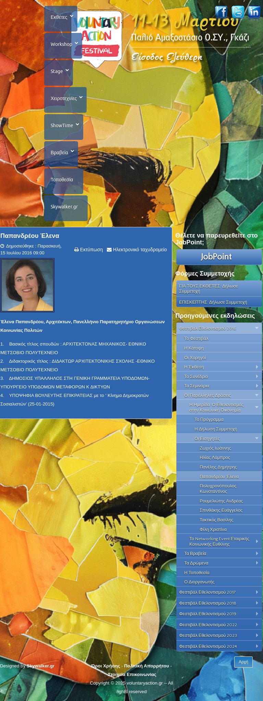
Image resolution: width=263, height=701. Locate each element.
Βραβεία (59, 152)
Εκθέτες (59, 17)
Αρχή (243, 662)
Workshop (61, 44)
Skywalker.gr (64, 206)
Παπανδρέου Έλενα (29, 235)
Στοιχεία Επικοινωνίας (132, 674)
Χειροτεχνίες (64, 98)
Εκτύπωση (91, 249)
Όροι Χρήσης (105, 665)
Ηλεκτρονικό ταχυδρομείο (139, 249)
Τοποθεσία (62, 179)
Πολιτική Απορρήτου (146, 665)
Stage (57, 71)
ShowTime (62, 125)
